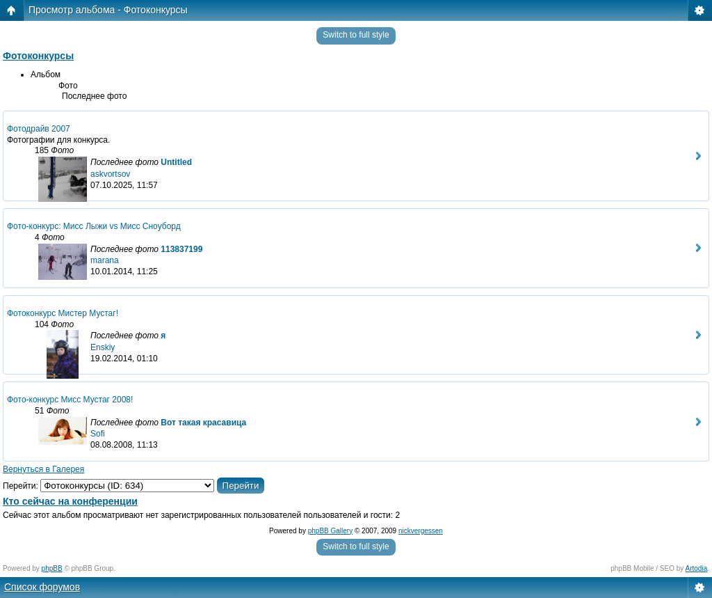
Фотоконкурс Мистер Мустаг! (62, 313)
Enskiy (102, 347)
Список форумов (42, 586)
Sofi (97, 434)
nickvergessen (420, 531)
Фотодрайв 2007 (38, 129)
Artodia (697, 568)
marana (104, 260)
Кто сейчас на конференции (70, 501)
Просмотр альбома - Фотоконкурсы (108, 9)
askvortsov (110, 174)
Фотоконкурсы (38, 55)
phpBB (52, 568)
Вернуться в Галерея (43, 469)
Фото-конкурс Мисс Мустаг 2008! (70, 399)
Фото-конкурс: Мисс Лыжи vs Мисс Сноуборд (94, 226)
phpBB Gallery (330, 531)
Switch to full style (356, 35)
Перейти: (20, 486)
